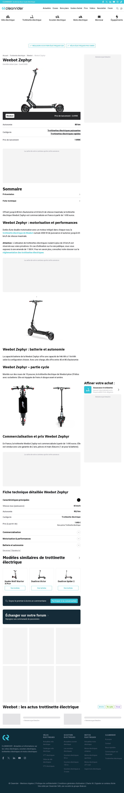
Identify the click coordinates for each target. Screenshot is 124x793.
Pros (86, 8)
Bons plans (64, 8)
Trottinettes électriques (113, 758)
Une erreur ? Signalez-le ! (11, 550)
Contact (108, 743)
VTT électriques (48, 755)
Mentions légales (27, 783)
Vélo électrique (8, 18)
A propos (108, 739)
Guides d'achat (76, 8)
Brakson (83, 786)
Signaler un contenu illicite (105, 783)
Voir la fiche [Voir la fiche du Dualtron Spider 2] (68, 588)
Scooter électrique (57, 18)
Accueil (5, 55)
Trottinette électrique (31, 18)
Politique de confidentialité (46, 783)
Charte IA (89, 783)
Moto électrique (80, 18)
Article (101, 707)
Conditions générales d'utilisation (71, 783)
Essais (55, 8)
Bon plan (110, 707)
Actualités (47, 8)
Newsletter (101, 8)
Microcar (99, 18)
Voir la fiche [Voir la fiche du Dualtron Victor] (41, 588)
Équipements (117, 18)
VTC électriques (48, 766)
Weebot (30, 55)
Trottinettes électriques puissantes (64, 130)
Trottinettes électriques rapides (66, 134)
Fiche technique (42, 201)
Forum (110, 8)
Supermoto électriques (92, 769)
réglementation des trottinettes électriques (23, 252)
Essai (118, 707)
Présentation (42, 194)
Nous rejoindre (110, 747)
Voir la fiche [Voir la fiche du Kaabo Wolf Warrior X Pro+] (15, 588)
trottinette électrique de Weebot (18, 233)
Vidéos (92, 8)
